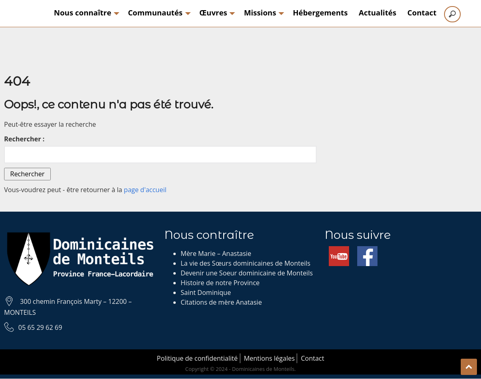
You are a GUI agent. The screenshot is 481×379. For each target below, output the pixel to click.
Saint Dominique (206, 292)
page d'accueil (145, 189)
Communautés (158, 12)
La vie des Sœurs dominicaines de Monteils (246, 263)
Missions (263, 12)
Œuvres (216, 12)
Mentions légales (269, 358)
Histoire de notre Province (220, 282)
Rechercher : (24, 138)
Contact (422, 12)
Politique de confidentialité (197, 358)
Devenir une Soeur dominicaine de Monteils (247, 273)
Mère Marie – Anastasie (216, 253)
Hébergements (320, 12)
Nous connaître (85, 12)
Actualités (378, 12)
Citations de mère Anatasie (221, 302)
